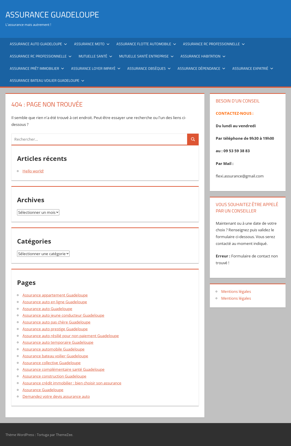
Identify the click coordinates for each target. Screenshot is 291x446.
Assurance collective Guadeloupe (52, 362)
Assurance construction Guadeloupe (54, 376)
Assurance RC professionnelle (214, 44)
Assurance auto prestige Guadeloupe (55, 328)
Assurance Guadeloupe (43, 389)
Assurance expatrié (252, 68)
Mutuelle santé (95, 56)
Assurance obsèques (149, 68)
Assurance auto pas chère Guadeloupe (56, 322)
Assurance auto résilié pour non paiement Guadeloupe (71, 335)
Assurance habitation (203, 56)
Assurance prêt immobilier (37, 68)
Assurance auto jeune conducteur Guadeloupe (63, 315)
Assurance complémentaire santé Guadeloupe (64, 369)
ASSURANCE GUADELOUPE (52, 14)
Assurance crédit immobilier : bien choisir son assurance (72, 383)
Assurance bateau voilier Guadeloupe (47, 80)
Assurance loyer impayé (95, 68)
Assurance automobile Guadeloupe (54, 349)
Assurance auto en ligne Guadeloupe (55, 301)
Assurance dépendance (201, 68)
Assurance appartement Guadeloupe (55, 295)
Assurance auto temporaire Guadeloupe (58, 342)
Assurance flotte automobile (146, 44)
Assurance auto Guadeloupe (38, 44)
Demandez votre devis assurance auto (56, 396)
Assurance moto (92, 44)
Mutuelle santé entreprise (146, 56)
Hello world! (33, 171)
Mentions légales (236, 291)
